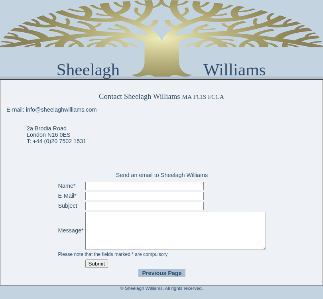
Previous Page (161, 280)
